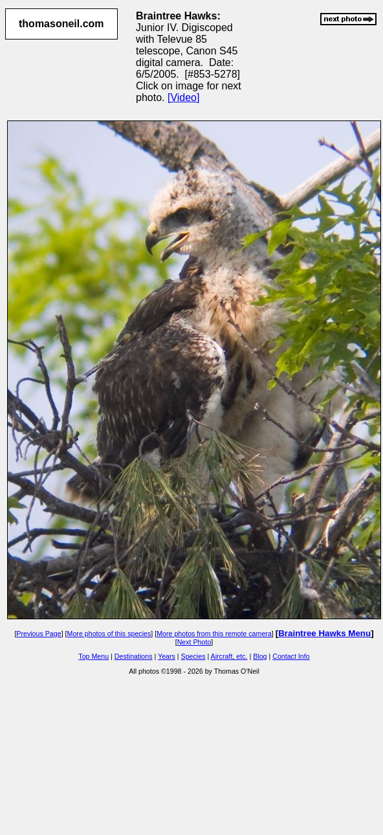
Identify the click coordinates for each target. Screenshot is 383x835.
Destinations (134, 656)
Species (193, 656)
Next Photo (194, 642)
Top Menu (93, 656)
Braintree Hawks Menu (324, 633)
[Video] (184, 97)
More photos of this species (109, 633)
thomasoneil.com (61, 23)
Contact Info (290, 656)
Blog (260, 656)
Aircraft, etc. (229, 656)
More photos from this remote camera (214, 633)
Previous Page (38, 633)
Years (166, 656)
